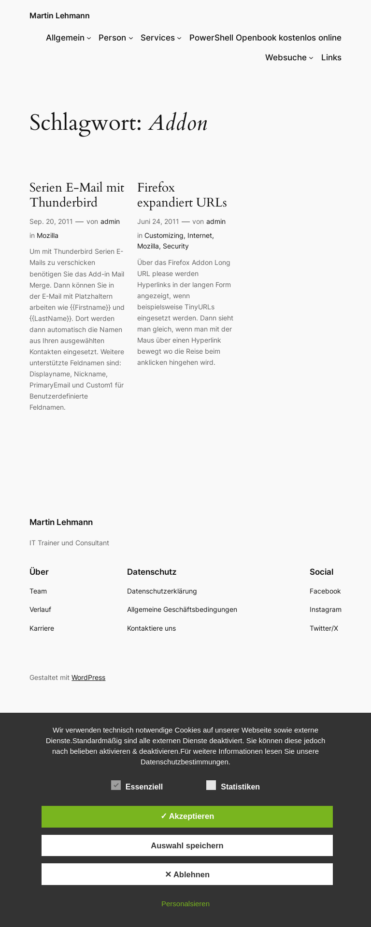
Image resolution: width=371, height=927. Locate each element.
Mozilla (47, 235)
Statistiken (233, 785)
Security (176, 246)
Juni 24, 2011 (158, 221)
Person (112, 37)
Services (158, 37)
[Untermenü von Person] (130, 37)
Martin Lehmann (59, 15)
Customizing (164, 235)
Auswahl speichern (187, 845)
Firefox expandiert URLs (182, 195)
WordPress (88, 677)
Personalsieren (185, 903)
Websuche (286, 57)
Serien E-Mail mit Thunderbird (76, 195)
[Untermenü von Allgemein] (88, 37)
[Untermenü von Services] (179, 37)
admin (110, 221)
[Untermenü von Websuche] (311, 57)
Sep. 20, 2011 (51, 221)
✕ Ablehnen (187, 874)
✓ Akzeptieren (187, 816)
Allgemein (65, 37)
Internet (199, 235)
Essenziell (137, 785)
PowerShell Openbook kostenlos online (265, 37)
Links (331, 57)
